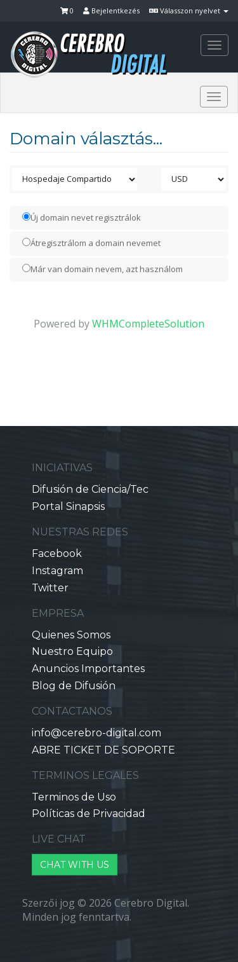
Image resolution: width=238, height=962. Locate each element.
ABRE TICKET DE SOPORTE (103, 750)
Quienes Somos (71, 635)
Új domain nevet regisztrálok (81, 217)
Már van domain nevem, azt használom (102, 269)
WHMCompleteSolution (148, 324)
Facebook (57, 553)
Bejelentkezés (111, 10)
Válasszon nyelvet (188, 10)
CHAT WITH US (74, 864)
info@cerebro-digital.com (96, 733)
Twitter (50, 588)
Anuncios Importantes (88, 669)
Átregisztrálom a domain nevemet (91, 243)
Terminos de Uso (74, 797)
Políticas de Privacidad (88, 813)
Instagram (57, 571)
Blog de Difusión (74, 686)
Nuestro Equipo (72, 651)
